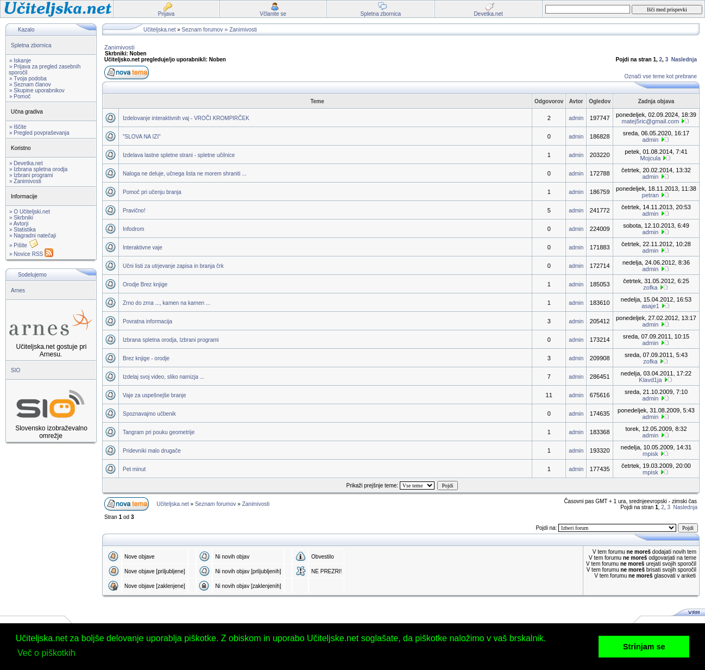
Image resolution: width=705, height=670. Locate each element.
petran (650, 195)
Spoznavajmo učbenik (149, 414)
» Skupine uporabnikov (37, 90)
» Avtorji (18, 224)
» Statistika (22, 230)
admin (576, 118)
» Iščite (18, 127)
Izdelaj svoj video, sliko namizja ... (163, 377)
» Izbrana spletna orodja (38, 169)
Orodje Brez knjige (145, 284)
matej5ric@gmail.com (650, 121)
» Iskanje (20, 61)
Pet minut (134, 469)
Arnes (18, 290)
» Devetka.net (26, 163)
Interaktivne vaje (142, 248)
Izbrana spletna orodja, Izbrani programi (171, 340)
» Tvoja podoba (28, 79)
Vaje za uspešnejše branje (154, 395)
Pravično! (134, 211)
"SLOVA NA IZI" (142, 137)
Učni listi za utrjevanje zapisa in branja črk (173, 266)
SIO (15, 370)
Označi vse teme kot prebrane (661, 76)
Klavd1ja (650, 380)
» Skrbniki (21, 218)
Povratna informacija (147, 321)
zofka (650, 287)
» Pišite (24, 245)
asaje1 (650, 306)
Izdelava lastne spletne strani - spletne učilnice (179, 155)
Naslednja (684, 59)
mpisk (650, 453)
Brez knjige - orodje (146, 358)
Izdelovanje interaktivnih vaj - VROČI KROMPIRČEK (186, 118)
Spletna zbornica (31, 45)
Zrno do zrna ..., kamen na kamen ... (166, 303)
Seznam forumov (202, 30)
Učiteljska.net (159, 30)
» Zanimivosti (25, 181)
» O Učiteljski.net (29, 212)
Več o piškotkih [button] (46, 653)
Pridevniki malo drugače (152, 451)
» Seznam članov (30, 84)
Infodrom (133, 229)
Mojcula (650, 158)
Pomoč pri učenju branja (152, 192)
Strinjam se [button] (644, 646)
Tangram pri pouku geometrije (158, 432)
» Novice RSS (31, 254)
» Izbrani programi (31, 175)
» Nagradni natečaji (32, 236)
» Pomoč (19, 96)
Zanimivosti (243, 30)
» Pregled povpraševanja (39, 133)
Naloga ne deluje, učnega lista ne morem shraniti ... (185, 174)
